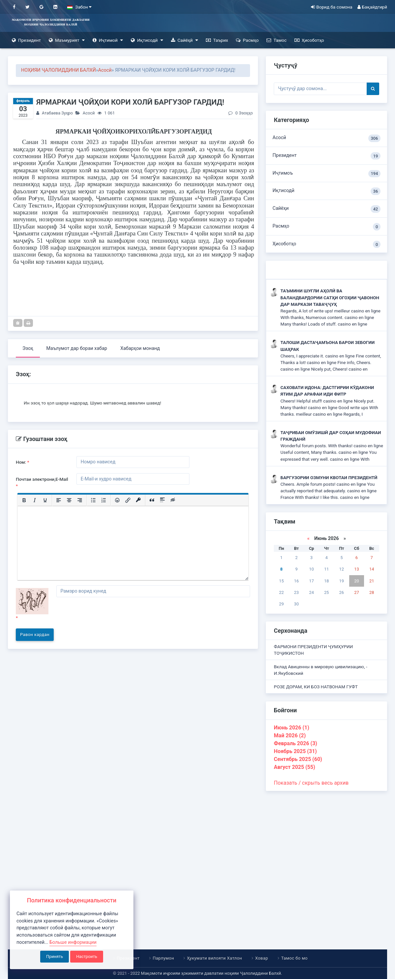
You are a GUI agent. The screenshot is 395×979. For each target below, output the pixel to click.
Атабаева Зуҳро (57, 112)
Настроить (86, 956)
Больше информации (73, 942)
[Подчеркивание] (45, 500)
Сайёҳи (326, 209)
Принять (54, 956)
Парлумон (163, 958)
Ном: (22, 462)
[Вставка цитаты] (151, 500)
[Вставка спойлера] (162, 500)
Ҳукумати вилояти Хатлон (214, 958)
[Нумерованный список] (103, 500)
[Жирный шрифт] (24, 500)
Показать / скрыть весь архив (311, 783)
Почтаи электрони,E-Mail (42, 482)
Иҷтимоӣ (108, 40)
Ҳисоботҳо (309, 40)
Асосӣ (105, 70)
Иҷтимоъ (326, 174)
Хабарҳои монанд (140, 348)
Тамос (277, 40)
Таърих (217, 40)
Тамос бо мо (294, 958)
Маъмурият (67, 40)
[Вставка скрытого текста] (173, 500)
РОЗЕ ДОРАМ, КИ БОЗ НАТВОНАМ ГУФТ (316, 686)
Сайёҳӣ (184, 40)
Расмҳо (247, 40)
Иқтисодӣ (147, 40)
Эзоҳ (27, 348)
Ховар (261, 958)
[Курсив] (34, 500)
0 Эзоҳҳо (240, 112)
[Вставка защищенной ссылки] (138, 500)
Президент (26, 40)
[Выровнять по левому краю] (58, 500)
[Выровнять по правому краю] (79, 500)
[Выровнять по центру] (69, 500)
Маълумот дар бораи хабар (76, 348)
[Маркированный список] (93, 500)
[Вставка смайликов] (117, 500)
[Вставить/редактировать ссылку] (127, 500)
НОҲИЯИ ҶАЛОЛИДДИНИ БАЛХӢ (58, 70)
